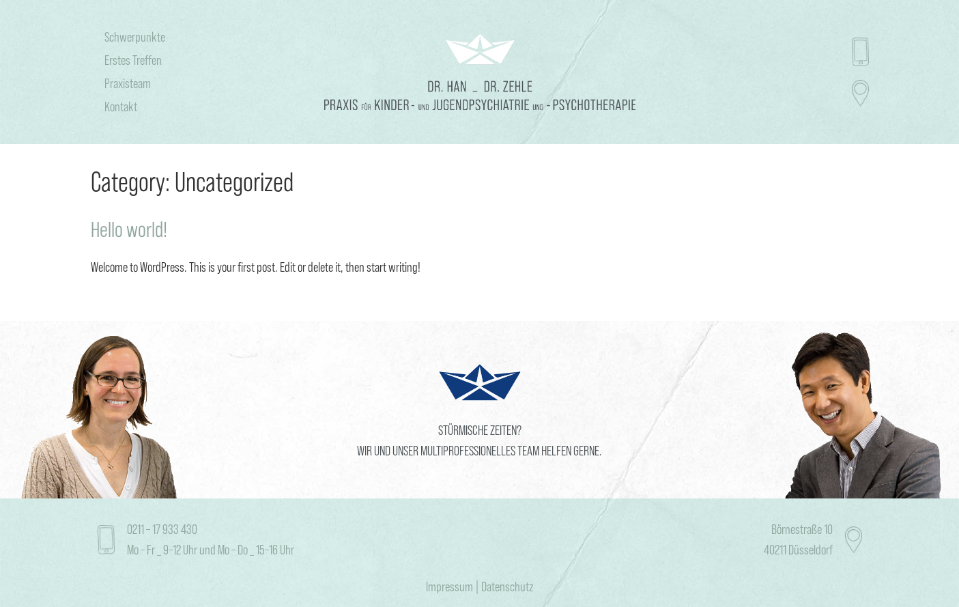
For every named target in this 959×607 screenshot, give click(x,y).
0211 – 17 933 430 (162, 529)
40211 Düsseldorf (798, 549)
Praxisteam (127, 83)
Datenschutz (507, 586)
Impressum (449, 586)
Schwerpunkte (134, 36)
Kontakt (120, 106)
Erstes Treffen (133, 60)
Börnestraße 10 (802, 529)
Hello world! (129, 229)
